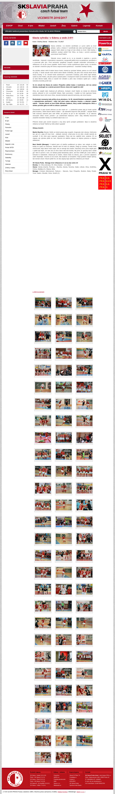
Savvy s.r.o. (57, 783)
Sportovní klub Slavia (75, 785)
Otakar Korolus (62, 792)
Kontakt (99, 26)
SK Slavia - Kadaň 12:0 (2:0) (38, 775)
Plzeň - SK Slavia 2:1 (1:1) (37, 777)
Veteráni (8, 164)
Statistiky (8, 157)
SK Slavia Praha (74, 783)
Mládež (41, 26)
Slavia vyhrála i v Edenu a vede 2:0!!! (52, 37)
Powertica (56, 775)
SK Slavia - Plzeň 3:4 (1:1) (37, 779)
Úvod (20, 26)
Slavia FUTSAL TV (75, 775)
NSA (55, 781)
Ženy (64, 26)
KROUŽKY (73, 781)
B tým (7, 121)
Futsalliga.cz (73, 777)
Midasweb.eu (57, 785)
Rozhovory (8, 154)
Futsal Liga (9, 131)
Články (7, 124)
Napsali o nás (9, 144)
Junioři (53, 26)
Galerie (74, 26)
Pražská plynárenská (59, 779)
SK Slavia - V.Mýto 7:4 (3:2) (38, 785)
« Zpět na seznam (38, 292)
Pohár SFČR (9, 147)
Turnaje (7, 161)
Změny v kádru (10, 168)
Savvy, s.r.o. (80, 792)
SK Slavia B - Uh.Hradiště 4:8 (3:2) (40, 783)
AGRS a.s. (57, 777)
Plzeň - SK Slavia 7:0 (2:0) (37, 781)
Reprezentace (9, 151)
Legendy (86, 26)
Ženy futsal (9, 171)
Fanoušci (8, 127)
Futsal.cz (72, 779)
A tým (30, 26)
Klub (6, 137)
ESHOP (9, 26)
